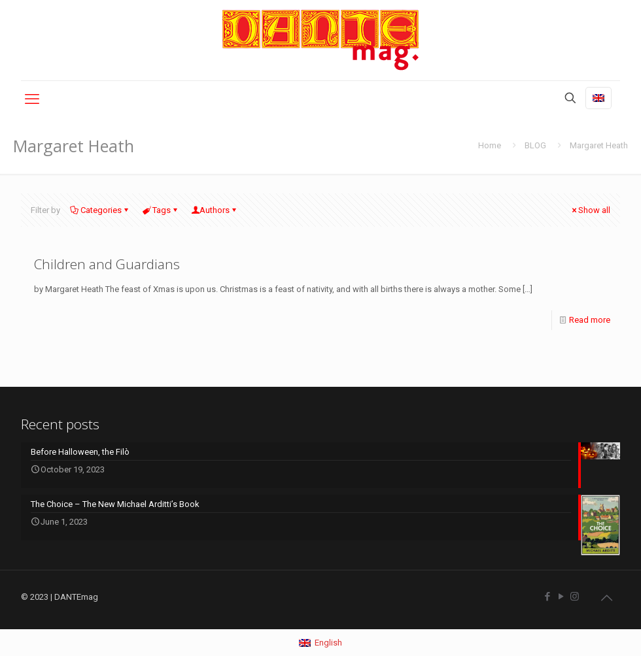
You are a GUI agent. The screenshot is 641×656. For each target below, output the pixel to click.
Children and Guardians (107, 264)
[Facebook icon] (547, 596)
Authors (214, 210)
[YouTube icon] (561, 596)
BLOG (535, 145)
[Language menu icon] (598, 98)
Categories (100, 210)
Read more (589, 320)
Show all (590, 210)
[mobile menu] (32, 99)
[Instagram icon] (575, 596)
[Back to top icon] (606, 598)
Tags (160, 210)
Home (489, 145)
